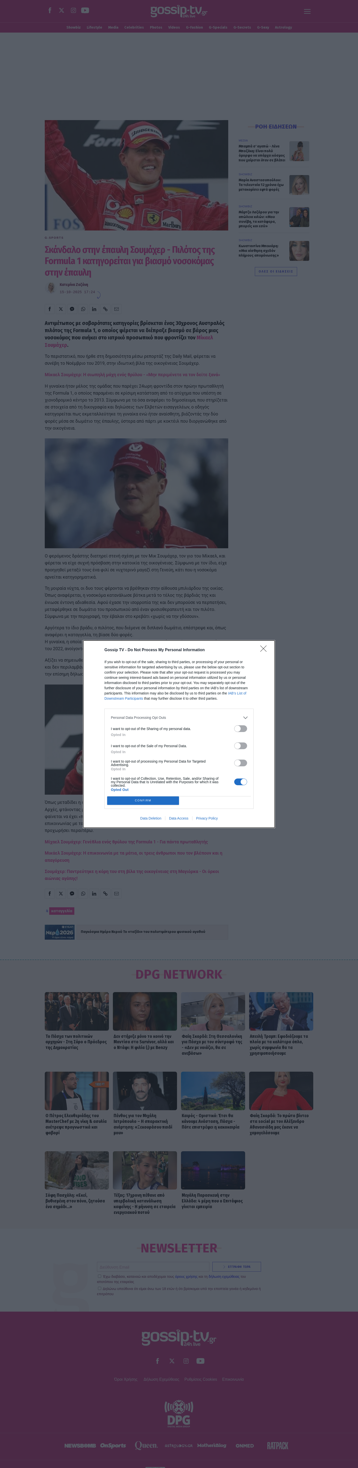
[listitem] (179, 717)
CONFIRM (143, 800)
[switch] (240, 728)
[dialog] (179, 734)
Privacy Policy (207, 818)
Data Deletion (150, 818)
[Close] (265, 650)
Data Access (178, 818)
